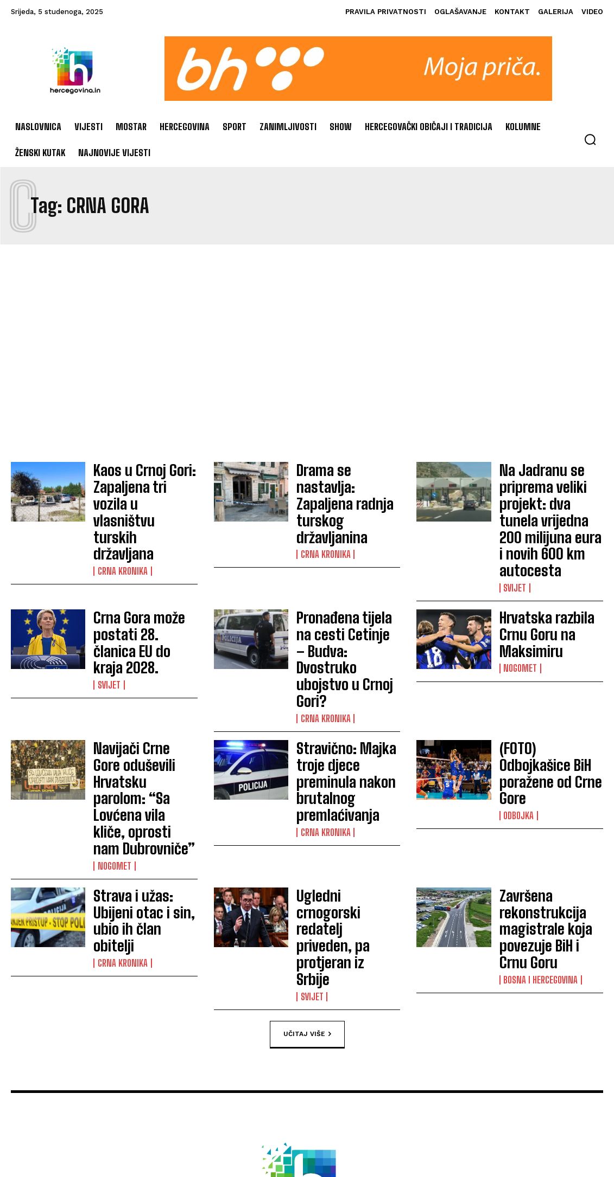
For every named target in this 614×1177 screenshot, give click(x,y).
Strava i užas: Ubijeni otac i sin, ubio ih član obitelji (141, 741)
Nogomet (519, 595)
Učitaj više (307, 812)
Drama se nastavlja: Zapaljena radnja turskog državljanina (341, 485)
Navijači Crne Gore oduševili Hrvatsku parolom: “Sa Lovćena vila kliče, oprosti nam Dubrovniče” (141, 658)
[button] (590, 139)
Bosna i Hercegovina (538, 774)
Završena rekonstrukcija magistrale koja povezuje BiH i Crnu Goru (551, 742)
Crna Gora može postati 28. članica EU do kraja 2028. (144, 574)
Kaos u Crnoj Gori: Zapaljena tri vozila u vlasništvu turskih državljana (139, 485)
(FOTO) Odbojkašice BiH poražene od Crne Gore (547, 652)
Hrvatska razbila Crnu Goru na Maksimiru (546, 574)
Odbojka (518, 672)
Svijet (514, 530)
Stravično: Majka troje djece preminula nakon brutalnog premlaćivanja (345, 652)
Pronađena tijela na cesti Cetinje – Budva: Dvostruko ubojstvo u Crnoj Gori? (343, 575)
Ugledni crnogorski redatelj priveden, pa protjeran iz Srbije (341, 741)
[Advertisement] (307, 353)
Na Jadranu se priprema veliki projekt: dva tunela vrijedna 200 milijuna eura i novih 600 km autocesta (550, 491)
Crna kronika (120, 518)
